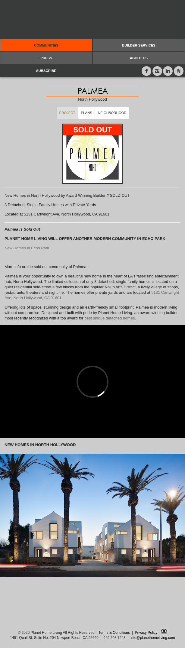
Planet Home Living (92, 19)
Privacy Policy (146, 632)
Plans (86, 113)
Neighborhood (112, 113)
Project (67, 113)
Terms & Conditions (114, 632)
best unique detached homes (109, 318)
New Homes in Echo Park (27, 248)
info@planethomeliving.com (152, 638)
